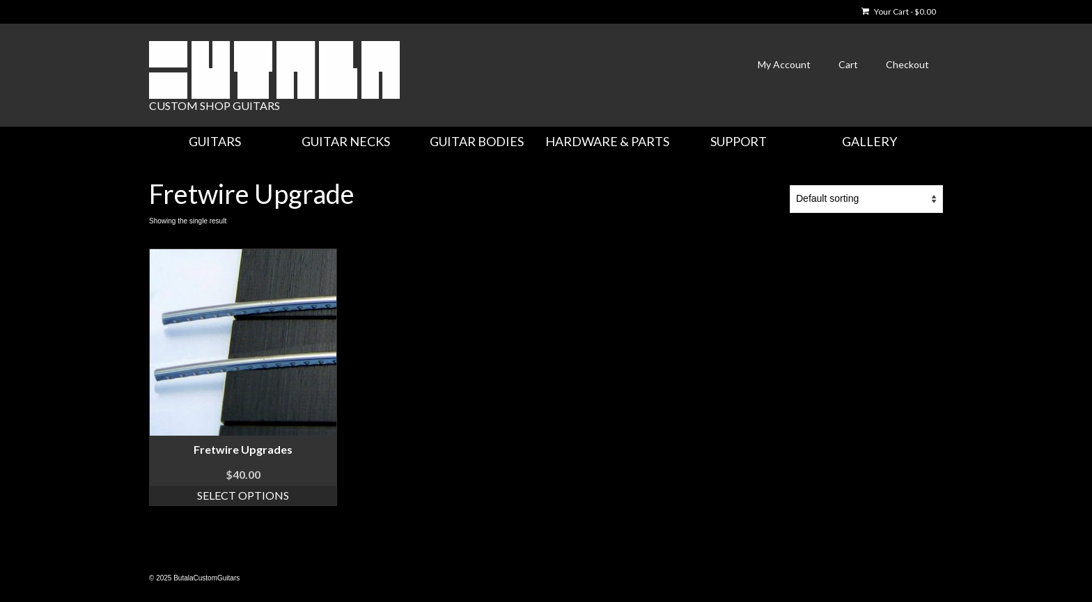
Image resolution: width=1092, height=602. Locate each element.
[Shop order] (866, 199)
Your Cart (898, 11)
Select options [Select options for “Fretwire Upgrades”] (243, 495)
